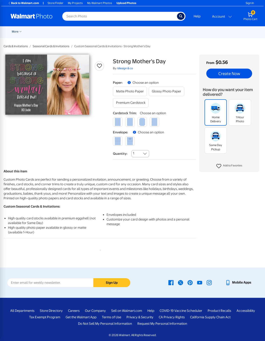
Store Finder (55, 3)
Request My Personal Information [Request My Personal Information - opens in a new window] (162, 324)
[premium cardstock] (131, 103)
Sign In (250, 3)
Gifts (222, 31)
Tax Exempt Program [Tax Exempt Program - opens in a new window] (44, 317)
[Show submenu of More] (240, 31)
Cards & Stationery (110, 31)
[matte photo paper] (130, 91)
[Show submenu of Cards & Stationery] (123, 31)
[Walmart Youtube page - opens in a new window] (199, 282)
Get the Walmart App (81, 317)
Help (197, 16)
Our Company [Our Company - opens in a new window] (95, 311)
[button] (229, 166)
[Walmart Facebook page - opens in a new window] (171, 282)
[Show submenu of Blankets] (189, 31)
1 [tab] (99, 249)
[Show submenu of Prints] (92, 31)
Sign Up (112, 283)
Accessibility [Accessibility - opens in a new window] (246, 311)
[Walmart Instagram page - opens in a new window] (209, 282)
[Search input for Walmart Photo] (119, 16)
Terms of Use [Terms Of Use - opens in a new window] (111, 317)
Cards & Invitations (16, 46)
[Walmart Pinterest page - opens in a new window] (190, 282)
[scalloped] (154, 122)
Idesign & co (125, 68)
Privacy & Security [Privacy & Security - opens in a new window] (139, 317)
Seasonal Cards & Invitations (51, 46)
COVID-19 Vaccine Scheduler (181, 311)
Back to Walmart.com (23, 3)
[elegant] (142, 122)
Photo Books (203, 31)
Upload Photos (126, 3)
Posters (134, 31)
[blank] (117, 141)
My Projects (75, 3)
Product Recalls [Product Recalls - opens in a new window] (219, 311)
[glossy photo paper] (166, 91)
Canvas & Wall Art (158, 31)
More (235, 31)
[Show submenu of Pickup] (77, 31)
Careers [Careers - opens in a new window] (74, 311)
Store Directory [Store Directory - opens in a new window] (51, 311)
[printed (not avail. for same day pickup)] (130, 141)
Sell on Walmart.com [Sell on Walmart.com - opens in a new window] (126, 311)
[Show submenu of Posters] (141, 31)
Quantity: (120, 154)
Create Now (229, 73)
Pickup (70, 31)
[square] (117, 122)
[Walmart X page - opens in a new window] (180, 282)
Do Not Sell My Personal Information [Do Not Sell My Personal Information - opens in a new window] (105, 324)
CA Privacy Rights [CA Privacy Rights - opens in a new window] (172, 317)
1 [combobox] (133, 153)
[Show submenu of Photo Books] (213, 31)
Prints (86, 31)
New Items (34, 31)
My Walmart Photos (99, 3)
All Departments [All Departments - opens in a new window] (22, 311)
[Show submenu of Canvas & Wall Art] (170, 31)
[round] (130, 122)
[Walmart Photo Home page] (31, 16)
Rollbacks (16, 31)
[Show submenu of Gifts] (226, 31)
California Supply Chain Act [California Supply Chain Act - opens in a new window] (210, 317)
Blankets (181, 31)
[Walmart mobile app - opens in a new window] (238, 282)
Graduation (53, 31)
